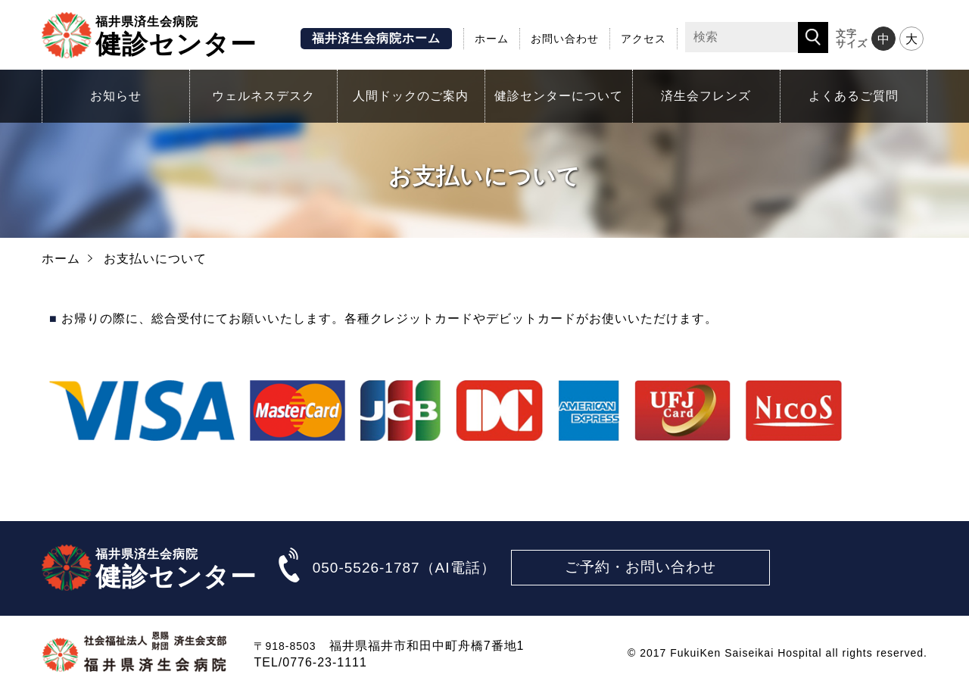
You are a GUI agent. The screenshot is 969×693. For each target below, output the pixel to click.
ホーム (492, 39)
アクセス (643, 39)
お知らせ (116, 95)
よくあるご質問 (854, 95)
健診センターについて (558, 95)
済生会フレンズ (706, 95)
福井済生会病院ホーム (376, 38)
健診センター (176, 35)
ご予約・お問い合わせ (640, 567)
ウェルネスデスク (263, 95)
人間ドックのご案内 (411, 95)
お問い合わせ (565, 39)
